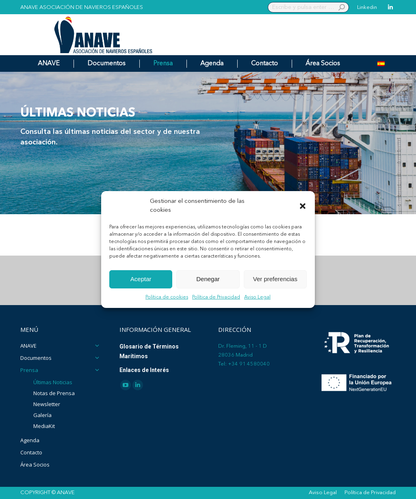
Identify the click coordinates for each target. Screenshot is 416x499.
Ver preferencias (275, 278)
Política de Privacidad (216, 297)
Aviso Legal (257, 297)
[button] (303, 206)
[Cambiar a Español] (381, 63)
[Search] (308, 7)
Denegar (208, 278)
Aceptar (141, 278)
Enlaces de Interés (144, 370)
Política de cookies (166, 297)
